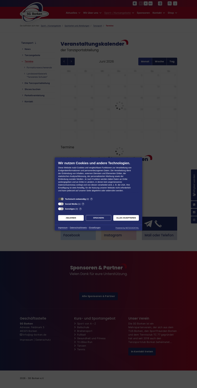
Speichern (98, 218)
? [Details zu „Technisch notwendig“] (91, 199)
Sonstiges (70, 209)
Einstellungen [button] (95, 228)
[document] (98, 178)
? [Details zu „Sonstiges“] (80, 209)
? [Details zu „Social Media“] (83, 204)
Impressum (63, 228)
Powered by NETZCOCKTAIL (127, 228)
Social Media (71, 204)
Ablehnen (71, 218)
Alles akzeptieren (126, 218)
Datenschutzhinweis (78, 228)
